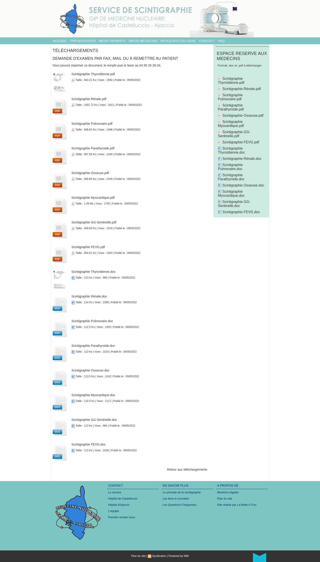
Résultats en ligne (178, 41)
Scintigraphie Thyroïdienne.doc (93, 271)
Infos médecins (143, 41)
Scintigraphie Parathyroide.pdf (92, 148)
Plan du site (224, 498)
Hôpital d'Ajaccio (119, 505)
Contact (207, 41)
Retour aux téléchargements (187, 469)
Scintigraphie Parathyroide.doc (93, 345)
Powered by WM (178, 556)
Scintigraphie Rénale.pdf (89, 99)
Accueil (60, 41)
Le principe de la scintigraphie (182, 492)
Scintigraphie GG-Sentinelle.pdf (93, 222)
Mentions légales (228, 492)
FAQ (221, 41)
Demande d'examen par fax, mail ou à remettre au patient (117, 58)
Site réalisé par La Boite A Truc (237, 505)
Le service (114, 492)
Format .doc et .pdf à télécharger (240, 65)
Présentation (83, 41)
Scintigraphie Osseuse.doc (90, 370)
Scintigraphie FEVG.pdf (88, 247)
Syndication (159, 556)
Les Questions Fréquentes (179, 505)
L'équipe (113, 511)
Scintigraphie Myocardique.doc (93, 395)
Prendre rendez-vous (121, 518)
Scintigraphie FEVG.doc (88, 444)
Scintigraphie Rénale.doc (89, 296)
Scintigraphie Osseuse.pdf (90, 173)
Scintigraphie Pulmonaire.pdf (91, 123)
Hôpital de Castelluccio (123, 498)
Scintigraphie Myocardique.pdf (92, 197)
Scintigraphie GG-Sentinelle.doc (94, 420)
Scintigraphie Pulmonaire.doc (92, 321)
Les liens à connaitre (176, 498)
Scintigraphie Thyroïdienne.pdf (93, 74)
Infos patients (112, 41)
